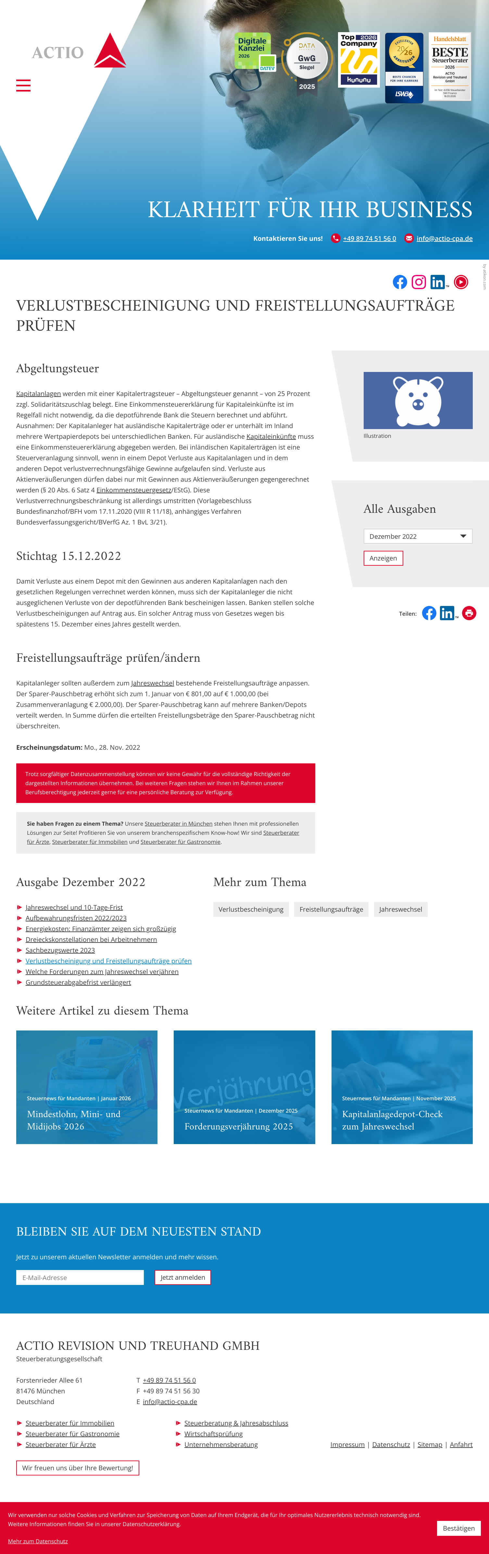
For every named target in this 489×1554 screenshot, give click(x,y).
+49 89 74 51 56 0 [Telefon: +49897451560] (169, 1380)
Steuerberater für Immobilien (90, 841)
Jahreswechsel (152, 683)
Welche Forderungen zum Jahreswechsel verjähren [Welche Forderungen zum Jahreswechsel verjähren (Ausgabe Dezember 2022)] (102, 971)
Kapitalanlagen (38, 393)
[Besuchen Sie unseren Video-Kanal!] (461, 282)
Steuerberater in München (179, 823)
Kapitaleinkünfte (271, 436)
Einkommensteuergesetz (133, 490)
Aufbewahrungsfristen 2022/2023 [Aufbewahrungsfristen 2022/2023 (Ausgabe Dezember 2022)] (76, 918)
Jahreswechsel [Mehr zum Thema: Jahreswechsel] (400, 909)
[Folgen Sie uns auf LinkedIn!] (440, 282)
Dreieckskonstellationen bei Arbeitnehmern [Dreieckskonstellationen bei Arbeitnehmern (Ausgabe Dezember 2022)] (91, 939)
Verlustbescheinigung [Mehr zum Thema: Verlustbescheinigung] (251, 909)
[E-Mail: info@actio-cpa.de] (438, 238)
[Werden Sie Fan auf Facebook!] (400, 282)
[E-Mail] (80, 1277)
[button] (363, 238)
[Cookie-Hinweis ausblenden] (459, 1528)
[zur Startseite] (79, 50)
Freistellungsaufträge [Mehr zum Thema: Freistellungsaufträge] (331, 909)
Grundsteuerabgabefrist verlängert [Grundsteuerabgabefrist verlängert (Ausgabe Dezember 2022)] (78, 982)
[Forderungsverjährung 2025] (244, 1087)
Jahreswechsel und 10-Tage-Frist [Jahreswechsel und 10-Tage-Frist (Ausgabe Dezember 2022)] (74, 907)
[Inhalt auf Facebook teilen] (429, 613)
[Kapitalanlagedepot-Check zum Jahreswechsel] (402, 1087)
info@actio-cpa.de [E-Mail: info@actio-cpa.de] (170, 1401)
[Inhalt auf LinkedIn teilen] (449, 613)
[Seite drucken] (469, 613)
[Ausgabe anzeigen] (383, 558)
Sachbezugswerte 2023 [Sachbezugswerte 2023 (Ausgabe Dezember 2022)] (60, 950)
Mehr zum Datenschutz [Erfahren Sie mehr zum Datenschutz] (38, 1541)
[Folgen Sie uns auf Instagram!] (419, 282)
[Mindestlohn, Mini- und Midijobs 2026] (86, 1087)
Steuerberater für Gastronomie (180, 841)
